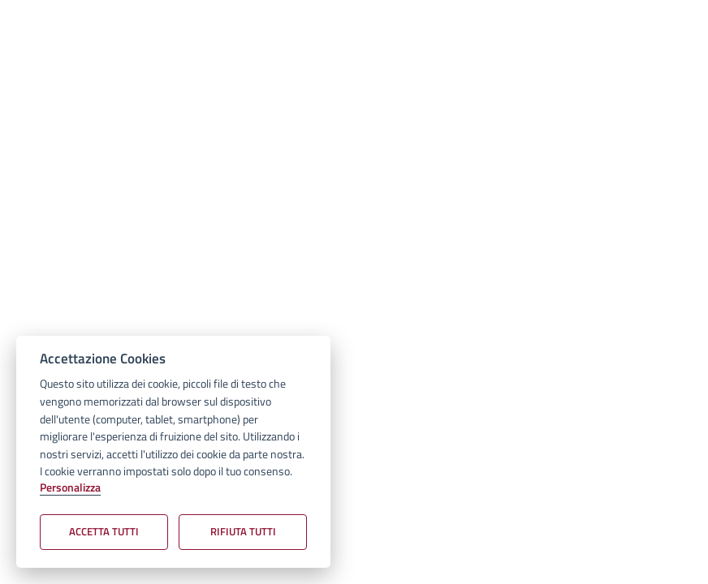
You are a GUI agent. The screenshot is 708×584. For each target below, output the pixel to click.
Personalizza (70, 488)
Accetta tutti (104, 531)
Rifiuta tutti (243, 531)
